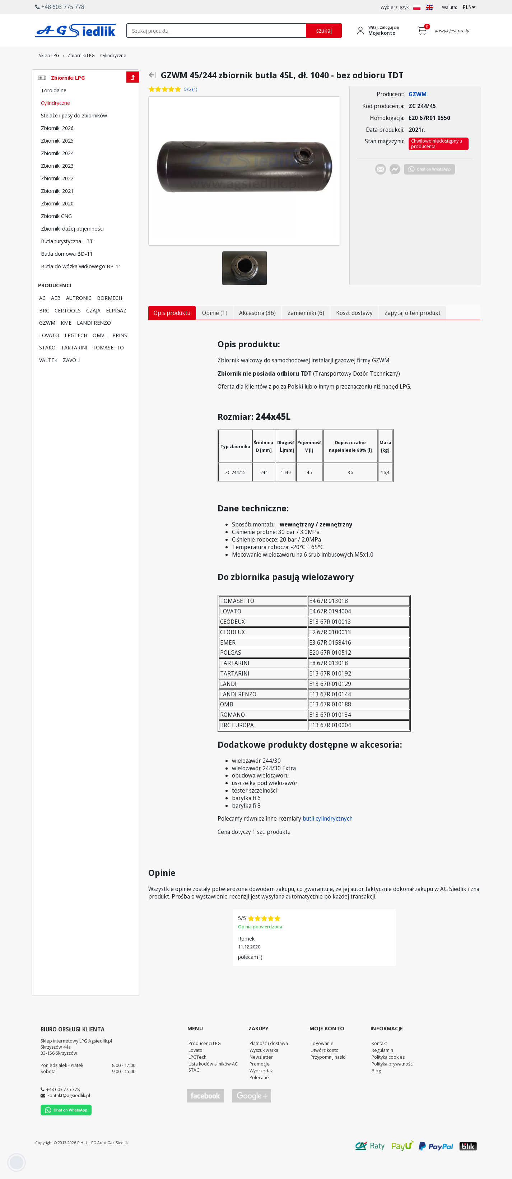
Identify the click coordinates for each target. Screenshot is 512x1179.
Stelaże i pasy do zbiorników (74, 135)
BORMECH (109, 317)
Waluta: (449, 7)
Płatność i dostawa (269, 1063)
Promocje (260, 1083)
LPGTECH (76, 354)
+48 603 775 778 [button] (59, 7)
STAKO (47, 367)
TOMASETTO (108, 367)
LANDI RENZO (94, 342)
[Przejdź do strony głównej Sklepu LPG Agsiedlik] (75, 30)
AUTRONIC (79, 317)
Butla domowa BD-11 (67, 273)
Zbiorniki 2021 (57, 210)
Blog (376, 1090)
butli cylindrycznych (328, 838)
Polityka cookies (388, 1076)
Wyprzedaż (261, 1090)
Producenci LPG (204, 1063)
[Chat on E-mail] (380, 190)
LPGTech (197, 1076)
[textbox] (216, 30)
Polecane (259, 1097)
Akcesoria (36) (257, 332)
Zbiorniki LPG (68, 97)
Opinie (214, 332)
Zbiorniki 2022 (57, 197)
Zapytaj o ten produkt (413, 332)
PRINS (119, 354)
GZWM (47, 342)
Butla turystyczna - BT (67, 260)
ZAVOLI (71, 379)
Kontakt (379, 1063)
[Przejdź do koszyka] (423, 30)
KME (66, 342)
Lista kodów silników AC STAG (213, 1086)
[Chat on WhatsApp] (429, 190)
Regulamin (382, 1070)
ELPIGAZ (116, 330)
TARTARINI (74, 367)
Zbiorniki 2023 (57, 185)
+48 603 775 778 (63, 1109)
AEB (56, 317)
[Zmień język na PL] (416, 7)
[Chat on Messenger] (395, 190)
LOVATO (49, 354)
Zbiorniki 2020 (57, 223)
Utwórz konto (325, 1070)
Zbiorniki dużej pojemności (72, 248)
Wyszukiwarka (264, 1070)
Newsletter (261, 1076)
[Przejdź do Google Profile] (251, 1115)
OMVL (100, 354)
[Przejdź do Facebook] (205, 1115)
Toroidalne (53, 109)
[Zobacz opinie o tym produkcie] (180, 109)
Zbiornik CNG (56, 235)
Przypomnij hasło (328, 1076)
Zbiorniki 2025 (57, 160)
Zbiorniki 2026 (57, 147)
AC (42, 317)
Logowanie (322, 1063)
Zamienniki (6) (306, 332)
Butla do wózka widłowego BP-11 (81, 285)
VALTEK (48, 379)
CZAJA (93, 330)
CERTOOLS (68, 330)
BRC (44, 330)
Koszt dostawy (354, 332)
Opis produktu (172, 332)
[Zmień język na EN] (429, 7)
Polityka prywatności (393, 1083)
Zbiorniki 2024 (57, 172)
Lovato (195, 1070)
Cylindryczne (55, 122)
